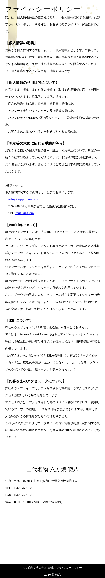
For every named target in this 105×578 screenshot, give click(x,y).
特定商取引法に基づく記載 (38, 567)
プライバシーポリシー (69, 567)
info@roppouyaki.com (24, 199)
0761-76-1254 (24, 213)
